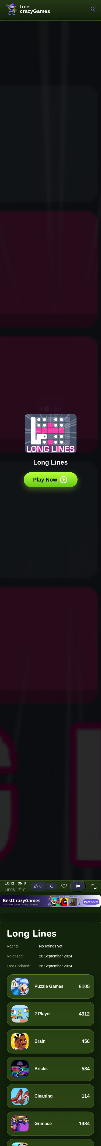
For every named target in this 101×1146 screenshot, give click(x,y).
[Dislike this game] (51, 886)
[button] (94, 886)
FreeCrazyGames (29, 9)
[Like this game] (38, 886)
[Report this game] (78, 886)
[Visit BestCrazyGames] (50, 901)
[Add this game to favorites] (64, 886)
